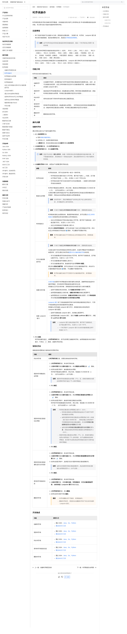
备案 (104, 3)
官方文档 (5, 8)
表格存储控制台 (45, 144)
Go (69, 529)
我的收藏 (92, 24)
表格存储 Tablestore (16, 8)
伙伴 (54, 3)
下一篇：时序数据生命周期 (86, 574)
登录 (121, 3)
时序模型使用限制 (71, 44)
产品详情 (82, 23)
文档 (100, 3)
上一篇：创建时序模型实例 (42, 574)
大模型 (20, 3)
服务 (59, 3)
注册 (114, 3)
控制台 (109, 3)
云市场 (49, 3)
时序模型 (59, 13)
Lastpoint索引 (53, 309)
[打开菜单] (3, 3)
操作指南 (52, 13)
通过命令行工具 (61, 532)
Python (73, 529)
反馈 (67, 583)
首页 (34, 13)
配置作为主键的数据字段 (76, 259)
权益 (38, 3)
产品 (26, 3)
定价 (43, 3)
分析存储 (51, 288)
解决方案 (32, 3)
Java (65, 529)
